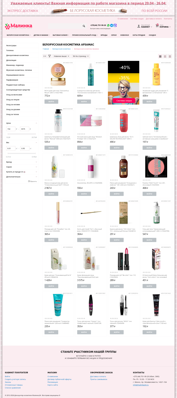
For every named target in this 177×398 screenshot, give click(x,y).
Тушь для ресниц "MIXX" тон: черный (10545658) (121, 322)
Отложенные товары (14, 385)
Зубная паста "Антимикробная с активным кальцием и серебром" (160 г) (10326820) (155, 139)
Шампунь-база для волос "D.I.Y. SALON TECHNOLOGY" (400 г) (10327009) (122, 139)
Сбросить (33, 181)
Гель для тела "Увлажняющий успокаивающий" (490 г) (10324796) (156, 230)
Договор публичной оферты (59, 379)
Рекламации (53, 382)
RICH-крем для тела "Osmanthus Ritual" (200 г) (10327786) (56, 92)
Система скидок (137, 18)
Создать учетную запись (15, 379)
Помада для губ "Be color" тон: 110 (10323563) (123, 276)
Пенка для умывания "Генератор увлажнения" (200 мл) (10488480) (56, 322)
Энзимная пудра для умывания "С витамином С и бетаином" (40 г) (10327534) (155, 93)
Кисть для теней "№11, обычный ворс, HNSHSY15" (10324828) (89, 230)
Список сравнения (13, 388)
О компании (123, 18)
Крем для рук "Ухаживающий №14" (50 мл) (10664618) (57, 276)
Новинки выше (61, 56)
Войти (51, 102)
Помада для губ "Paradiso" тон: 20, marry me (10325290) (57, 230)
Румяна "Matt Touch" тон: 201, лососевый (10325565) (154, 184)
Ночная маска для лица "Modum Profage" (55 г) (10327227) (89, 138)
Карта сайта (53, 385)
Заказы (8, 382)
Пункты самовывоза (98, 379)
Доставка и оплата (154, 18)
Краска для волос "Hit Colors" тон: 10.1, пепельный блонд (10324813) (123, 230)
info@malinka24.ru (141, 385)
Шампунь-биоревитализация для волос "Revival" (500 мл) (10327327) (57, 138)
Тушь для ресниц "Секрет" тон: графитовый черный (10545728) (89, 322)
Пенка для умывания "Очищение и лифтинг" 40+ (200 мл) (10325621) (123, 184)
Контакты (168, 18)
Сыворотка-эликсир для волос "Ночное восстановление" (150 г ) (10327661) (90, 93)
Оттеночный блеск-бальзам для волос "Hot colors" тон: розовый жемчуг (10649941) (155, 277)
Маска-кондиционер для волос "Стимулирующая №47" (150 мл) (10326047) (56, 185)
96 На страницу (80, 56)
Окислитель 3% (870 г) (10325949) (89, 183)
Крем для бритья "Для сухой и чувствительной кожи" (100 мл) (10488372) (154, 323)
